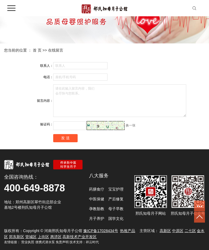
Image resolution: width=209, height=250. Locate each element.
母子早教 (115, 209)
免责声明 (62, 242)
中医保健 (96, 199)
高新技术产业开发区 (79, 237)
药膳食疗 (96, 189)
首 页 (37, 50)
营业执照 (27, 242)
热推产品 (127, 231)
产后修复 (115, 199)
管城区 (31, 237)
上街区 (43, 237)
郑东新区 (16, 237)
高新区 (165, 231)
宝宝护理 (115, 189)
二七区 (190, 231)
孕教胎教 (96, 209)
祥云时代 (92, 242)
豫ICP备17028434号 (100, 231)
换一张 (130, 125)
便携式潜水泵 (45, 242)
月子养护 (96, 218)
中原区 (177, 231)
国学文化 (115, 218)
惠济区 (56, 237)
